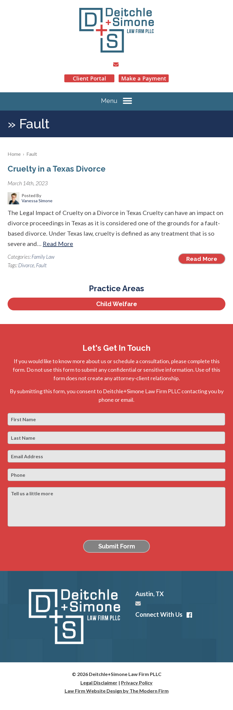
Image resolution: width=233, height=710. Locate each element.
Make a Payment (143, 78)
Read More (58, 243)
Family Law (43, 257)
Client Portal (89, 78)
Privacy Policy (137, 682)
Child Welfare (116, 304)
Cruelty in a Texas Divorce (57, 168)
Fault (41, 265)
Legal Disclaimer (98, 682)
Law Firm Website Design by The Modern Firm (117, 691)
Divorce (26, 265)
